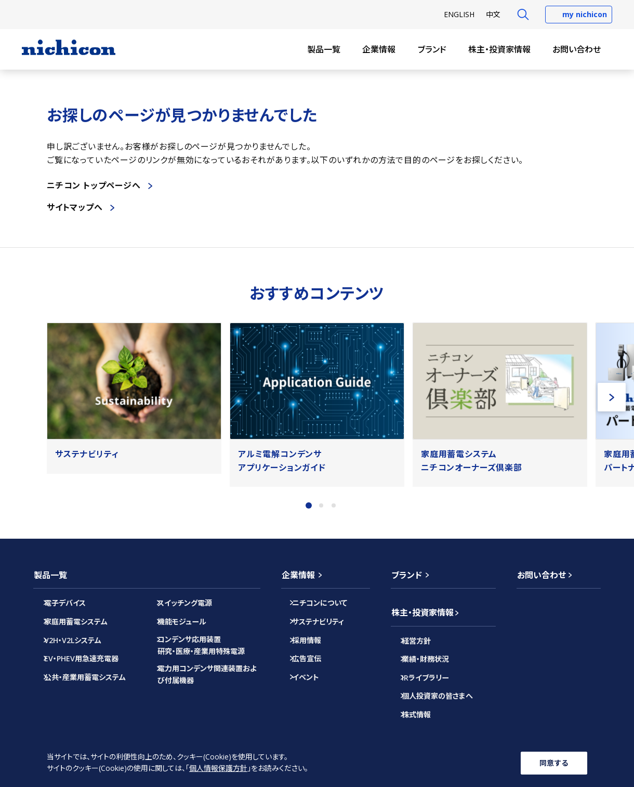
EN (459, 14)
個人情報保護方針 (218, 768)
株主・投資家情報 (499, 49)
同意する (554, 762)
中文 (493, 14)
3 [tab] (334, 505)
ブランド (432, 49)
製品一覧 (323, 49)
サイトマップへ (75, 207)
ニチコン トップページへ (94, 185)
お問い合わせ (576, 49)
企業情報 (378, 49)
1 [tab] (309, 505)
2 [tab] (321, 505)
